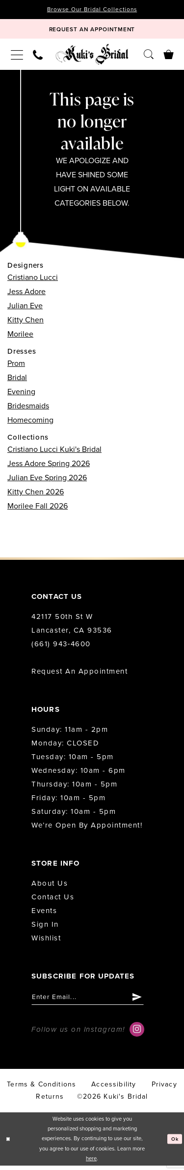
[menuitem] (17, 57)
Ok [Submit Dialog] (174, 1143)
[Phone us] (38, 56)
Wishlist (46, 940)
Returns (50, 1101)
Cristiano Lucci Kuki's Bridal (54, 452)
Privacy (164, 1089)
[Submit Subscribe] (148, 1000)
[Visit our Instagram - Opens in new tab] (137, 1033)
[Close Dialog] (8, 1143)
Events (44, 913)
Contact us (52, 899)
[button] (17, 57)
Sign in (45, 927)
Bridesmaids (28, 409)
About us (49, 886)
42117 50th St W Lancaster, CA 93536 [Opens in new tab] (71, 626)
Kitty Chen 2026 (35, 495)
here (91, 1163)
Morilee (20, 337)
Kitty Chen (25, 323)
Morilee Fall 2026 (37, 509)
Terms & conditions (41, 1089)
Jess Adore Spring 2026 (48, 466)
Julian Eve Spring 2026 (47, 481)
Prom (16, 366)
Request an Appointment (79, 674)
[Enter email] (93, 1000)
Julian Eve (25, 309)
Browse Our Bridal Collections (92, 10)
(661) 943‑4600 (61, 646)
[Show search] (148, 56)
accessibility (113, 1089)
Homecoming (30, 423)
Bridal (17, 380)
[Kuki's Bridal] (92, 57)
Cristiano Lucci (32, 280)
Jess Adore (26, 294)
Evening (21, 395)
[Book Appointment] (92, 31)
